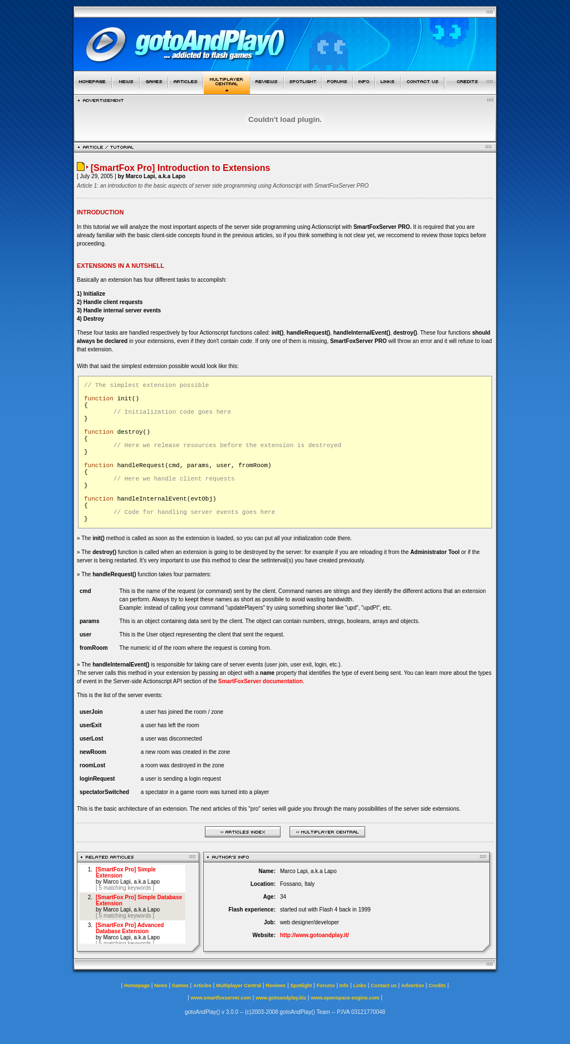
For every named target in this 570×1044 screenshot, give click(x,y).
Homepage (137, 985)
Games (180, 985)
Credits (437, 985)
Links (360, 985)
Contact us (384, 985)
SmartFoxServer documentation (260, 681)
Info (344, 985)
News (161, 985)
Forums (326, 985)
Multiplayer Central (238, 985)
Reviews (276, 985)
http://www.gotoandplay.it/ (314, 935)
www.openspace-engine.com (345, 998)
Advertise (412, 985)
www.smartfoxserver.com (220, 998)
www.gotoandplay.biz (280, 998)
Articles (202, 985)
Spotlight (301, 985)
